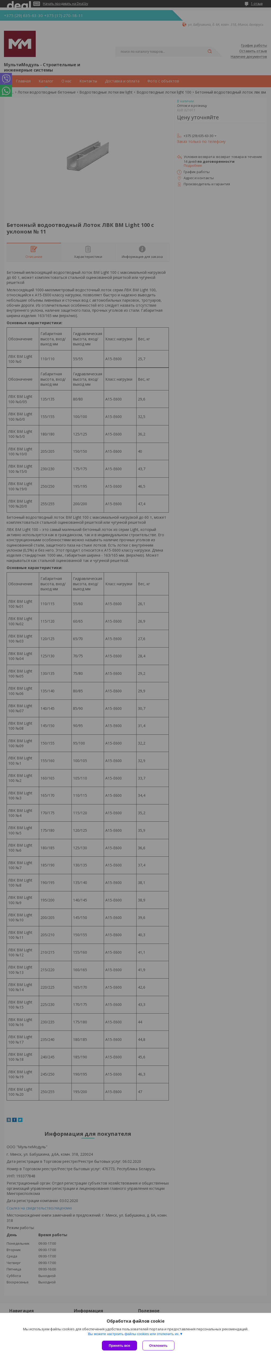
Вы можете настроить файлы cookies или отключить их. (133, 1334)
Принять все (119, 1346)
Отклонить (158, 1346)
